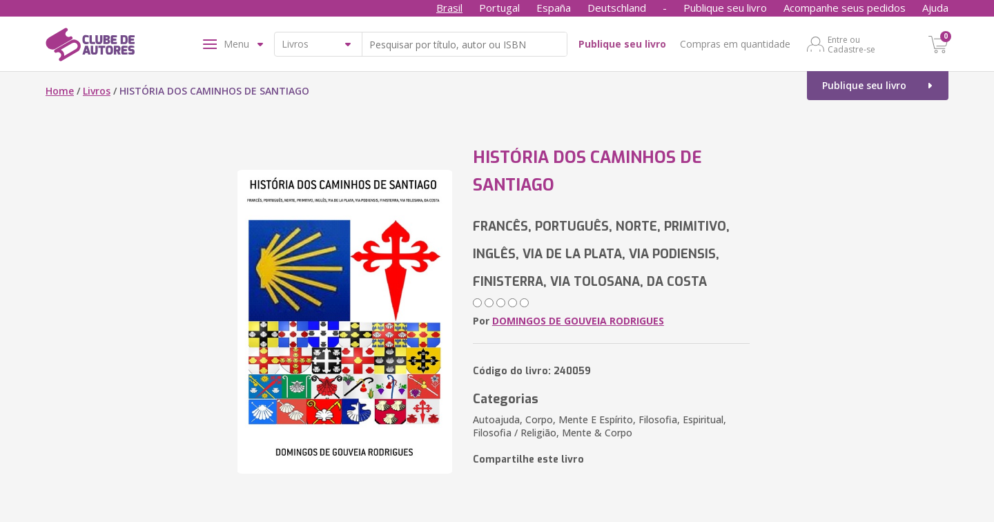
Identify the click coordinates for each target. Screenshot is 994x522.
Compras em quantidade (735, 43)
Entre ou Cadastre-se (851, 44)
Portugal (499, 7)
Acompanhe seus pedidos (844, 7)
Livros (96, 90)
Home (60, 90)
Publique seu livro (725, 7)
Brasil (449, 7)
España (553, 7)
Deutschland (616, 7)
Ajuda (935, 7)
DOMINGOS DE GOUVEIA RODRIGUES (578, 320)
